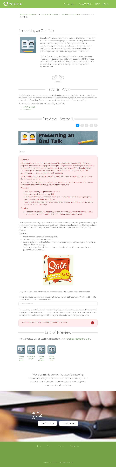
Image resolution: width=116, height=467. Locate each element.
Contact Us (74, 446)
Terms (49, 446)
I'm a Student (69, 423)
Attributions (27, 109)
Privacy (61, 446)
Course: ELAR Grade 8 (49, 14)
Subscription (85, 4)
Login (105, 4)
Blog (39, 446)
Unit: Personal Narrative (70, 14)
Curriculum (70, 4)
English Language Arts (29, 14)
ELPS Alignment (29, 107)
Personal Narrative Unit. (78, 338)
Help (97, 4)
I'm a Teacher (47, 423)
